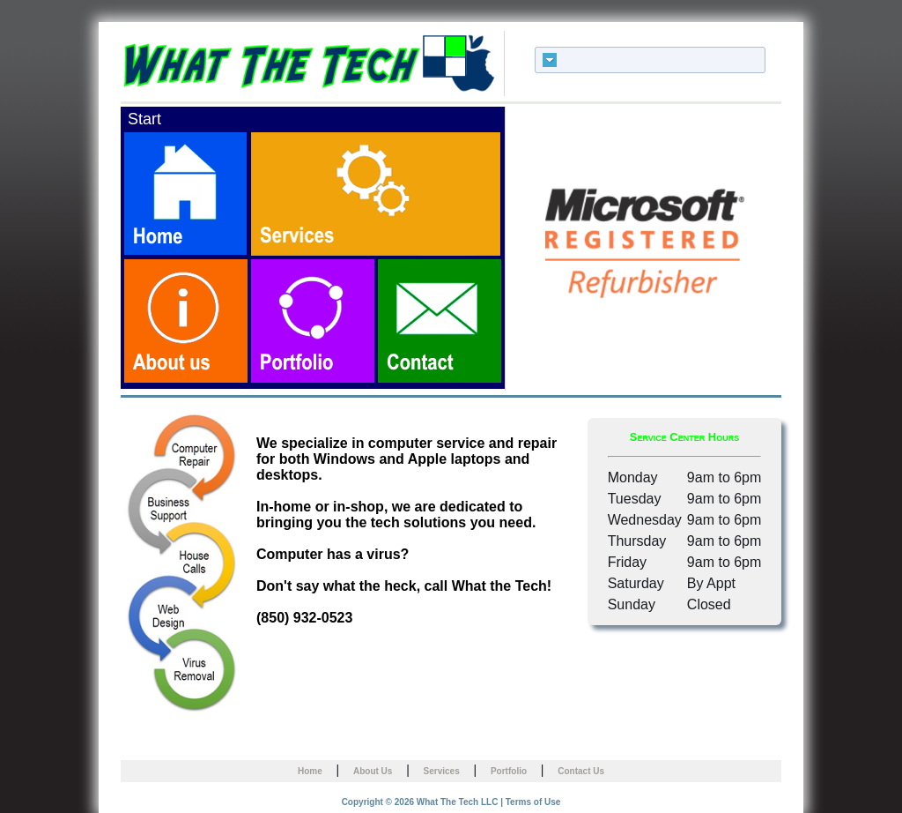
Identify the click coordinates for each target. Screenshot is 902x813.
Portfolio (509, 771)
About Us (372, 771)
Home (310, 771)
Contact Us (581, 771)
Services (442, 771)
